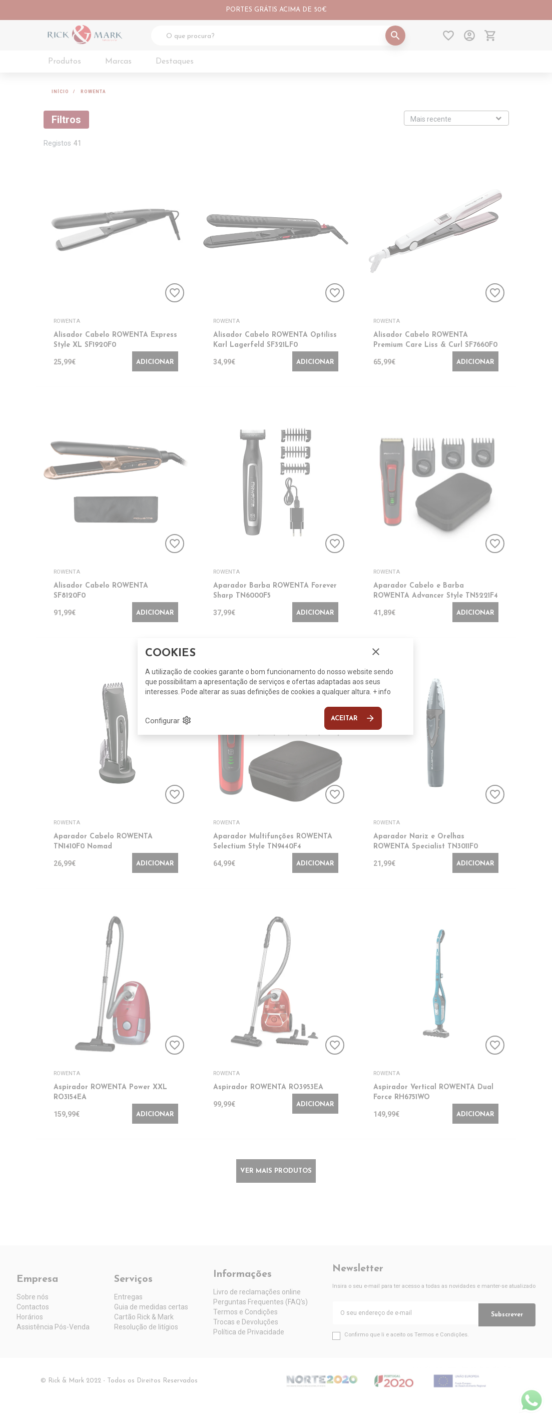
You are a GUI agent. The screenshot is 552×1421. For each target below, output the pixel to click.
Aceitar (353, 718)
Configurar (168, 720)
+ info (382, 692)
